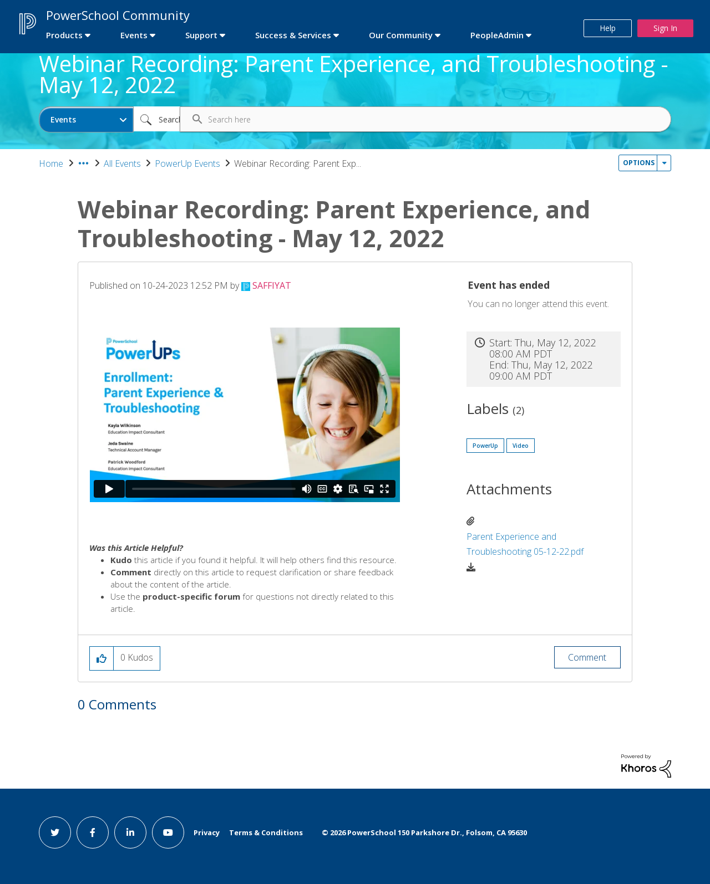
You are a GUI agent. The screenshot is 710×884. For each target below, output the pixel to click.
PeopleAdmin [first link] (497, 34)
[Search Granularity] (86, 119)
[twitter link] (55, 832)
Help (608, 28)
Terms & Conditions (266, 832)
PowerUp (485, 445)
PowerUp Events (187, 163)
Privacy (207, 832)
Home (51, 163)
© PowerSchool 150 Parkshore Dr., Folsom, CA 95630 (424, 832)
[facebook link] (93, 832)
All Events (122, 163)
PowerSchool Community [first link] (118, 15)
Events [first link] (134, 34)
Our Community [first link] (401, 34)
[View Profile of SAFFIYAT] (271, 285)
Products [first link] (64, 34)
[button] (102, 658)
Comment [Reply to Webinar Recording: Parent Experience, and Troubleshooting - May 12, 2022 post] (587, 657)
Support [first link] (201, 34)
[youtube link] (168, 832)
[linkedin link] (130, 832)
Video (521, 445)
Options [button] (639, 162)
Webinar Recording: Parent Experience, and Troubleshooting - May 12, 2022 (353, 74)
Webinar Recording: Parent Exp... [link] (297, 163)
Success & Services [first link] (293, 34)
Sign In (665, 28)
